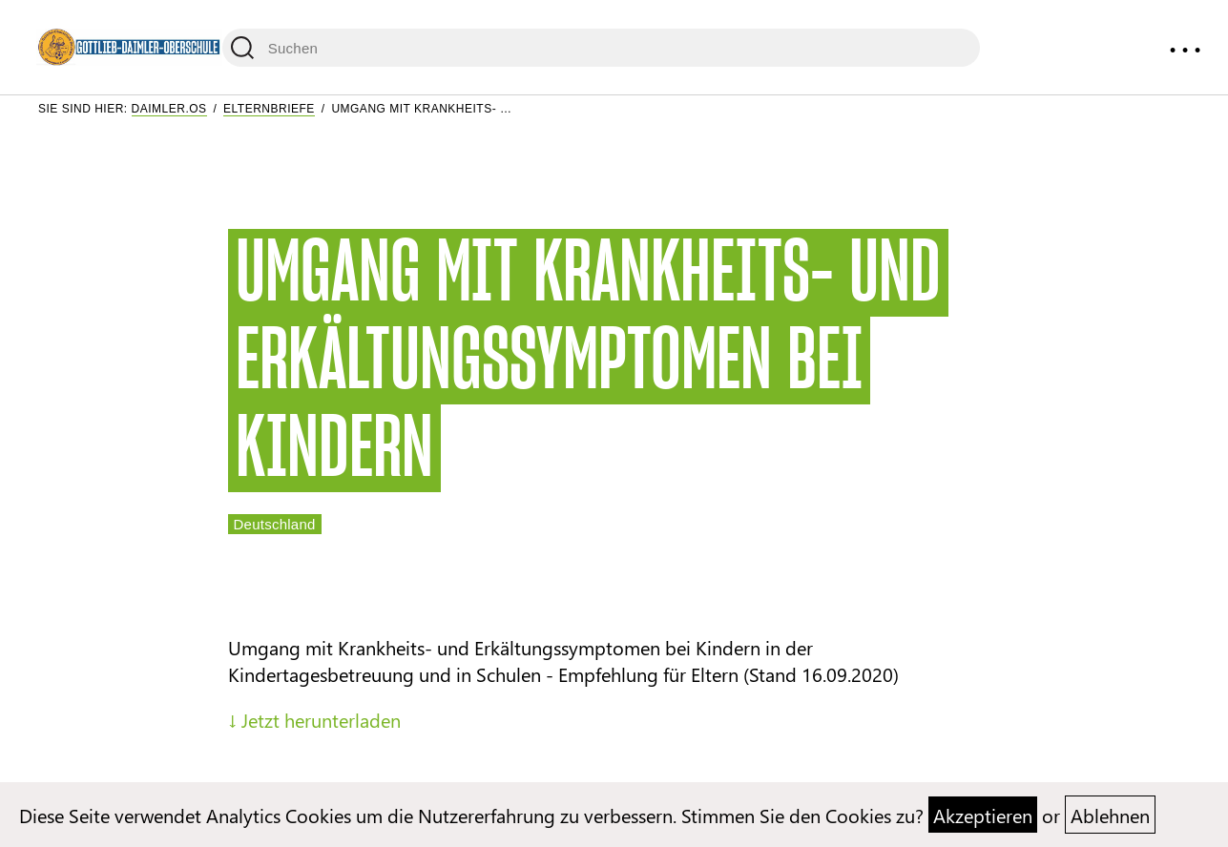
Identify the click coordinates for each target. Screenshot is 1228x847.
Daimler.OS (169, 108)
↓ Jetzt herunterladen (314, 719)
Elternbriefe (269, 108)
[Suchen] (601, 48)
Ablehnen (1110, 814)
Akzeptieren (982, 814)
